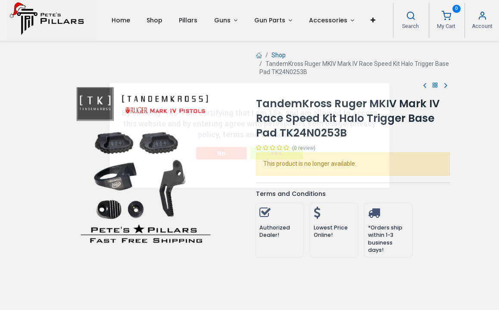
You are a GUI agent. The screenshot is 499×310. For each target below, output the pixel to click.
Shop (278, 55)
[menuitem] (120, 20)
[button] (373, 20)
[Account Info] (482, 16)
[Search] (410, 16)
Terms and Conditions (291, 193)
